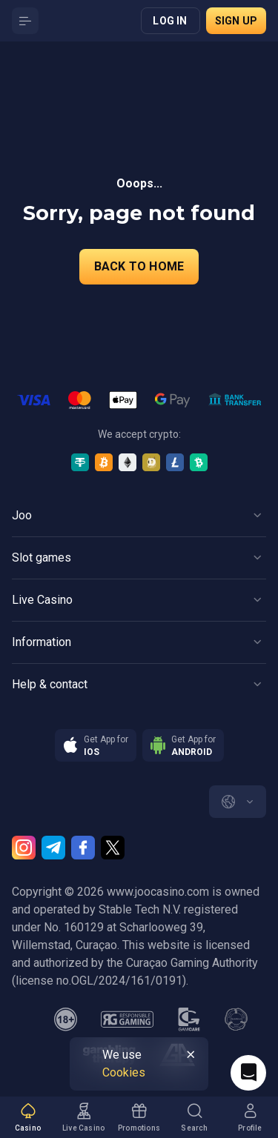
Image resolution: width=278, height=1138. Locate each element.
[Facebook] (83, 847)
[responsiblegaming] (127, 1019)
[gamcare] (189, 1019)
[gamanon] (236, 1019)
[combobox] (237, 801)
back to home (139, 266)
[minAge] (66, 1019)
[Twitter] (113, 847)
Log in (170, 21)
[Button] (25, 20)
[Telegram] (53, 847)
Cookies (123, 1072)
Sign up (236, 21)
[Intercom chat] (248, 1073)
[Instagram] (24, 847)
